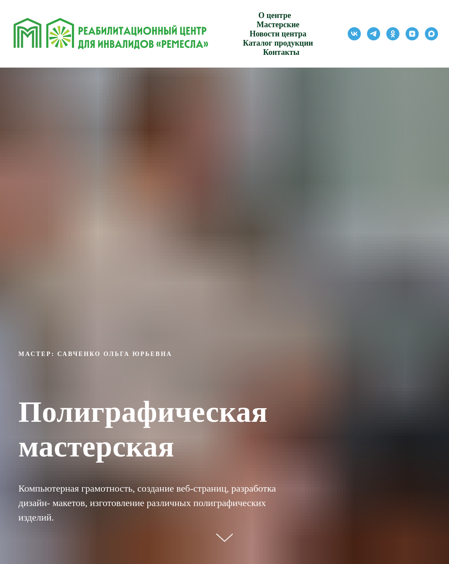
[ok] (392, 33)
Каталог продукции (278, 43)
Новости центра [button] (277, 33)
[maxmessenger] (431, 33)
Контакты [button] (281, 52)
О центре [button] (274, 15)
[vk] (354, 33)
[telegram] (373, 33)
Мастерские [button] (278, 24)
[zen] (412, 33)
